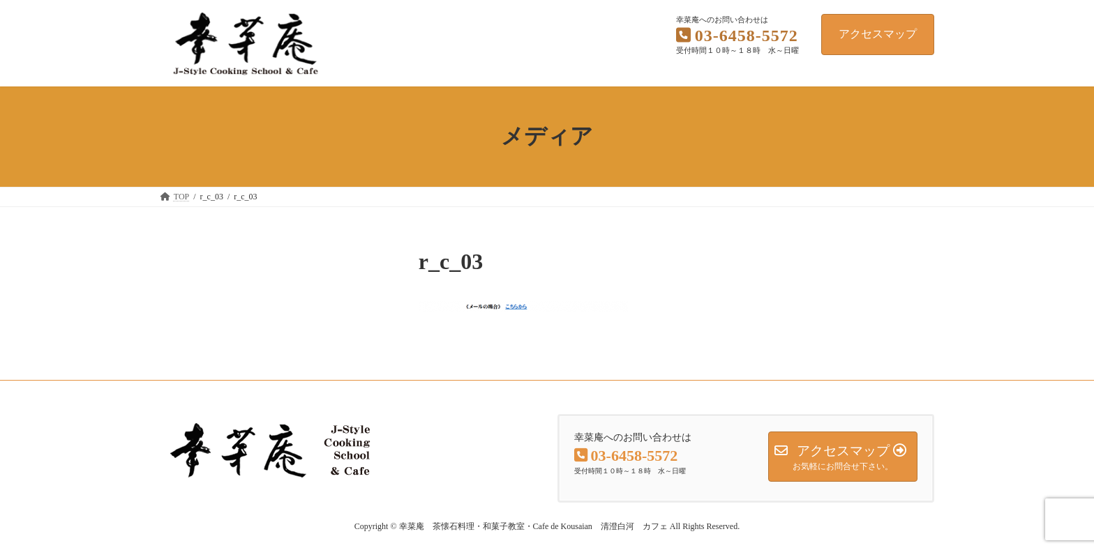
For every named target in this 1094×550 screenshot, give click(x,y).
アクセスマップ (878, 34)
